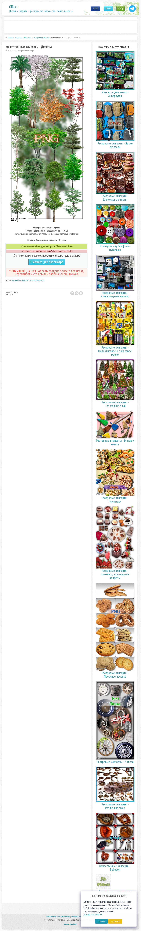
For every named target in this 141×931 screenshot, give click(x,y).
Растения (19, 280)
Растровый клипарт (26, 50)
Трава (14, 280)
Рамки (31, 280)
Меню (108, 8)
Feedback (73, 924)
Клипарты (12, 50)
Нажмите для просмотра (46, 262)
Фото (42, 280)
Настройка (115, 921)
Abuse (66, 924)
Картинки (37, 280)
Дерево (25, 280)
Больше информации (93, 914)
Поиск (95, 8)
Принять (101, 921)
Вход (120, 8)
